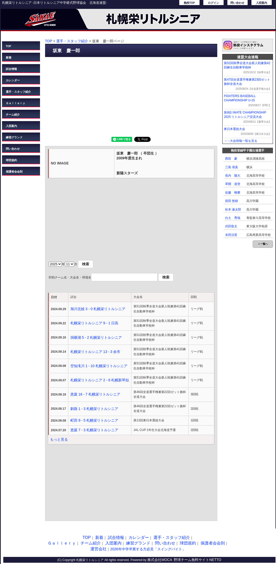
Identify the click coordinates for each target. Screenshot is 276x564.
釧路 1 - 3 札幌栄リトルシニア (94, 409)
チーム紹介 (13, 114)
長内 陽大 (232, 175)
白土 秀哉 (232, 218)
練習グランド (14, 137)
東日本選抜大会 (234, 129)
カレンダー (13, 80)
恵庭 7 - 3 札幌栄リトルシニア (94, 430)
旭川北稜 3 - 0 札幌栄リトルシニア (98, 309)
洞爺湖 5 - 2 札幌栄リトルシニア (96, 337)
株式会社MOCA (159, 560)
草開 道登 (232, 184)
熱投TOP (189, 2)
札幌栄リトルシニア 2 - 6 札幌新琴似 (99, 380)
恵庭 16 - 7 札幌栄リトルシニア (95, 394)
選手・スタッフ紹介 (18, 91)
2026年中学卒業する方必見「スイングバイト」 (147, 549)
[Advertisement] (131, 96)
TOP (8, 46)
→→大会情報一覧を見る (240, 141)
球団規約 (11, 160)
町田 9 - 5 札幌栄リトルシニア (94, 420)
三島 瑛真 (231, 167)
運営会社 (98, 549)
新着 (8, 57)
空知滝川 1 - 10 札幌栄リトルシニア (99, 366)
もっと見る (59, 439)
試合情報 (11, 68)
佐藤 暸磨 (232, 192)
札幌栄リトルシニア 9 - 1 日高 (94, 323)
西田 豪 (231, 158)
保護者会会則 (14, 171)
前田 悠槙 (231, 201)
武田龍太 (231, 226)
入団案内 (261, 2)
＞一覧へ (263, 243)
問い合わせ (237, 2)
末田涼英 (231, 235)
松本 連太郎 (233, 209)
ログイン (213, 2)
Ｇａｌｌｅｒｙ (15, 103)
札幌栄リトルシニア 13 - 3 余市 (95, 352)
